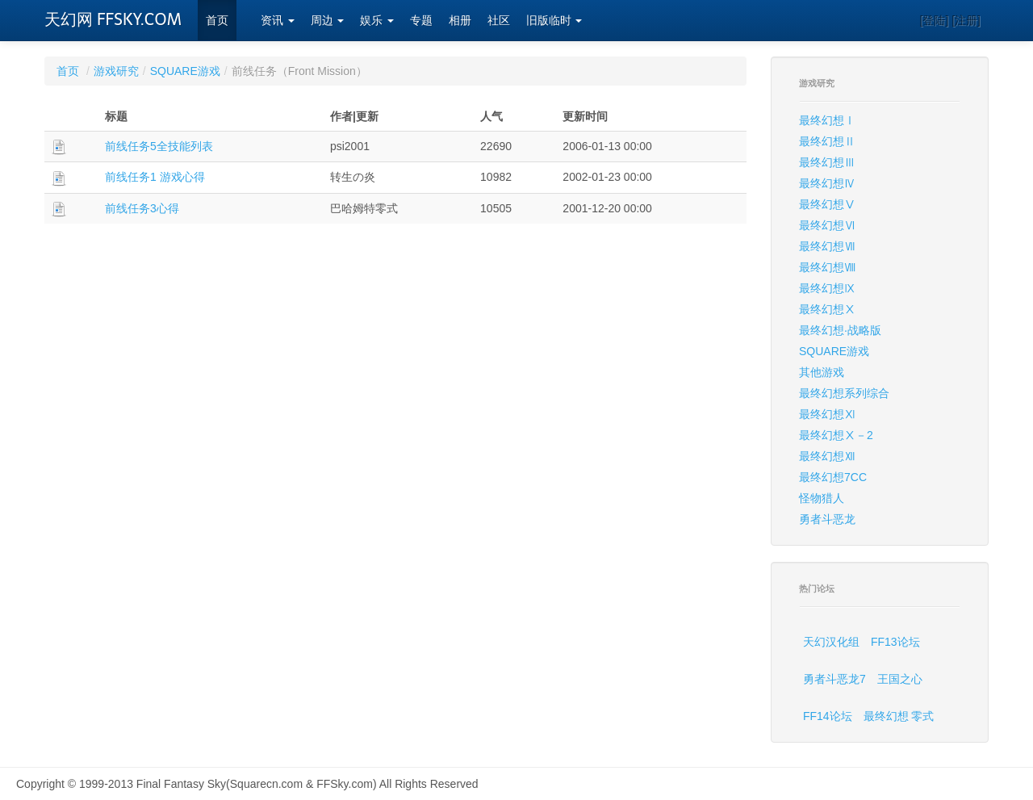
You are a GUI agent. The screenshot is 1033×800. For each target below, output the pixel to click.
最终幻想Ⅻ (827, 456)
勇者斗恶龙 (827, 519)
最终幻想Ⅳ (827, 183)
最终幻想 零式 (899, 716)
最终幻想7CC (833, 477)
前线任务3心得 (142, 208)
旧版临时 (554, 20)
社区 (498, 20)
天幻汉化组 (831, 641)
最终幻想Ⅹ (827, 309)
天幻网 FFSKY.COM (113, 19)
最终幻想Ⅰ (827, 120)
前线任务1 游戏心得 (155, 176)
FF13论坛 (895, 641)
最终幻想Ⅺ (827, 414)
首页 (217, 20)
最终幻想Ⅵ (827, 225)
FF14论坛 (827, 716)
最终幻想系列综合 (844, 393)
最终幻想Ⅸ (827, 288)
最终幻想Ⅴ (827, 204)
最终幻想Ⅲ (827, 162)
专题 (421, 20)
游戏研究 (116, 71)
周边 (328, 20)
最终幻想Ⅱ (827, 141)
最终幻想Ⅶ (827, 246)
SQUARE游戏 (185, 71)
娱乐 (377, 20)
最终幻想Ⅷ (827, 267)
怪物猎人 (821, 498)
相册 (460, 20)
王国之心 (899, 678)
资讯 (278, 20)
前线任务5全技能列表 (159, 146)
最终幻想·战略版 (840, 330)
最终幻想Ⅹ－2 (836, 435)
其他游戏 (821, 372)
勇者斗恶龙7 (834, 678)
